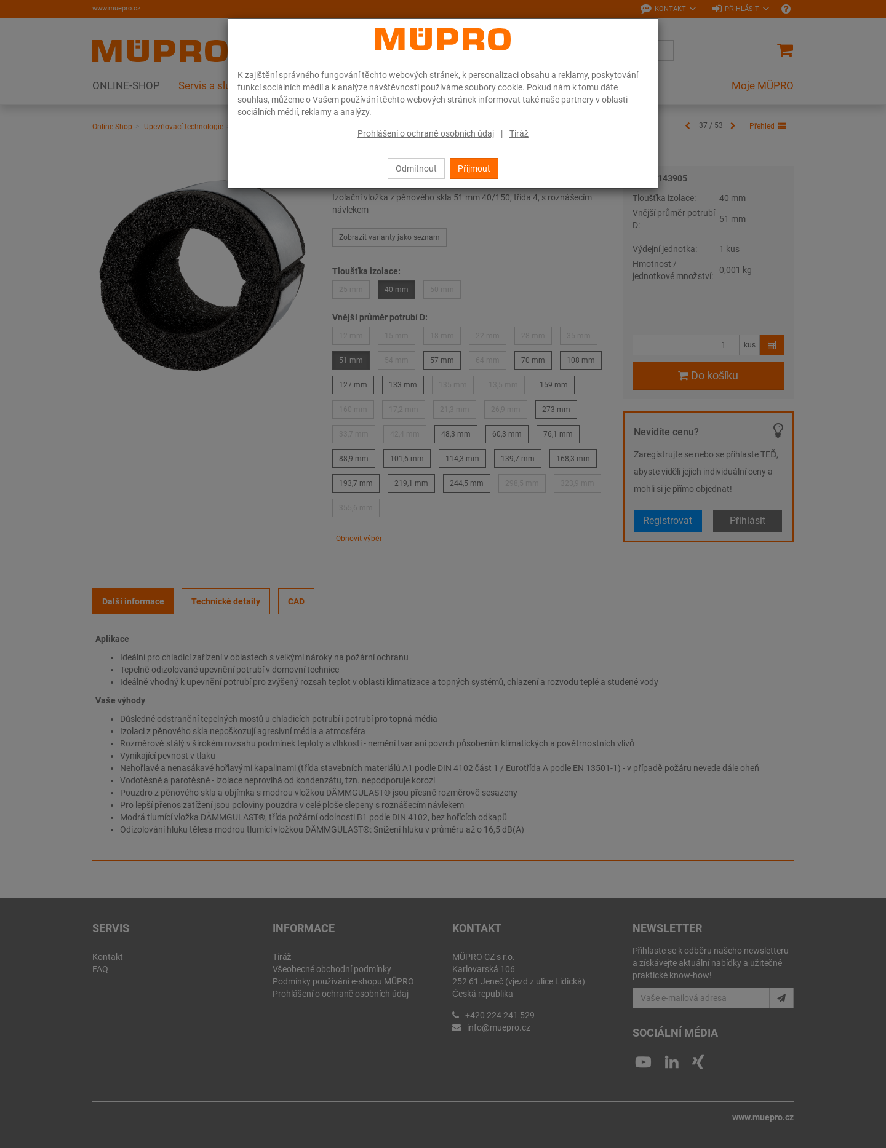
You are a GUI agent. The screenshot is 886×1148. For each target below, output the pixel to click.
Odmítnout (416, 168)
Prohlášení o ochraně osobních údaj (425, 133)
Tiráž (519, 133)
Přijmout (474, 168)
